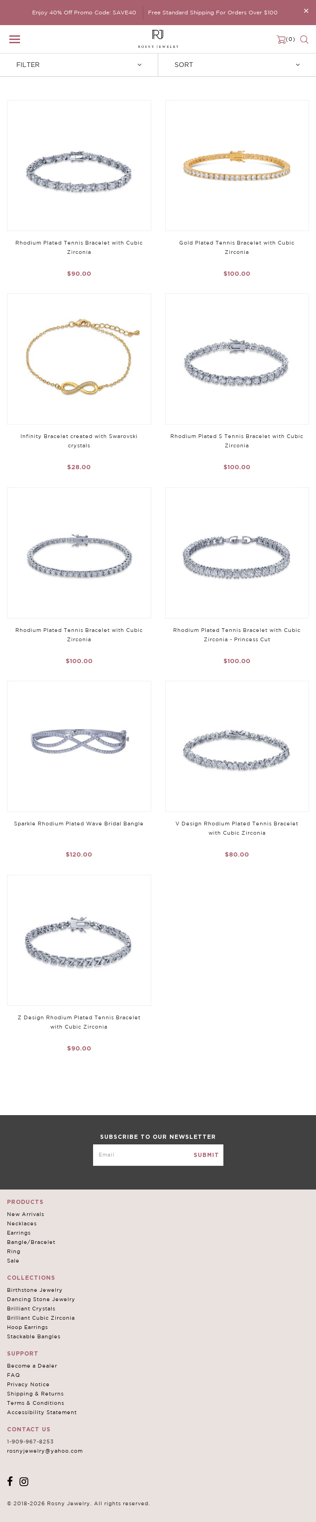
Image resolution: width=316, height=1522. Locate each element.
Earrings (19, 1233)
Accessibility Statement (42, 1412)
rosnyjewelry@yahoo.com (45, 1451)
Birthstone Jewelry (35, 1290)
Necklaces (22, 1223)
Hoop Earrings (27, 1327)
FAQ (13, 1375)
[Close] (306, 10)
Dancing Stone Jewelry (41, 1299)
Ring (13, 1251)
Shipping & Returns (35, 1393)
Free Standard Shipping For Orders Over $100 (213, 12)
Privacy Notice (28, 1384)
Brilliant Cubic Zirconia (41, 1318)
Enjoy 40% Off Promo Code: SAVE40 (84, 12)
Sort (237, 64)
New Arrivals (25, 1214)
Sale (13, 1260)
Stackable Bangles (34, 1336)
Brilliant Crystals (31, 1308)
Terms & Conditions (35, 1403)
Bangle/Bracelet (31, 1242)
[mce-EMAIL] (158, 1155)
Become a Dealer (32, 1366)
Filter (78, 64)
